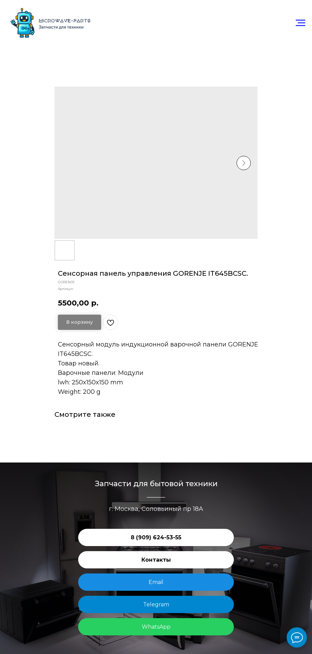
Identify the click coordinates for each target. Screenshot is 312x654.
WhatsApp (156, 627)
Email (156, 582)
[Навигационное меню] (300, 23)
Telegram (156, 604)
